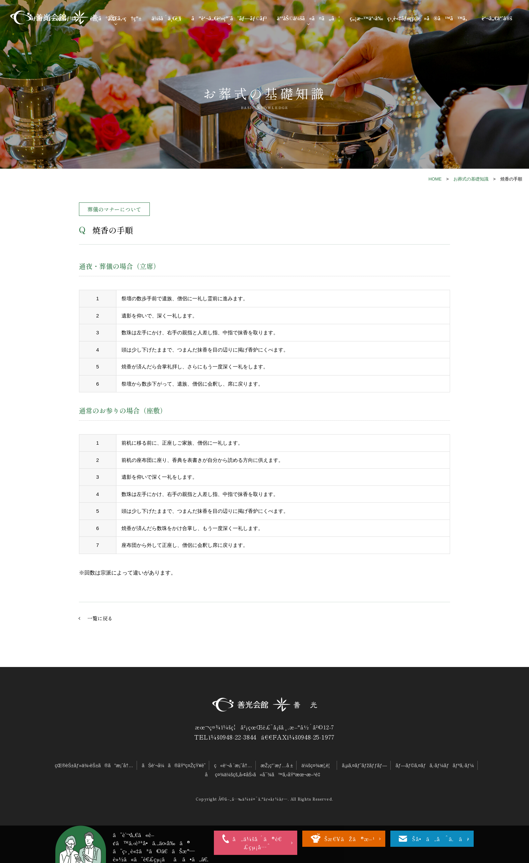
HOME (435, 179)
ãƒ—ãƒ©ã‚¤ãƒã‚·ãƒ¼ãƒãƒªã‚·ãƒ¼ (434, 765)
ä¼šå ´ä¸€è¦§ (166, 18)
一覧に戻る (100, 618)
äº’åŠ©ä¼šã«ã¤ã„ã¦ (308, 18)
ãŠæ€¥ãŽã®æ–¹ (345, 839)
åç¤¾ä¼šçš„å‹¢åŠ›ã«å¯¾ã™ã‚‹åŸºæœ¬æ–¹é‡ (264, 774)
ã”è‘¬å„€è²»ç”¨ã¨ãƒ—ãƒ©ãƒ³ (229, 18)
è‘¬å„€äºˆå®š (497, 18)
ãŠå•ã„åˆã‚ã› (436, 839)
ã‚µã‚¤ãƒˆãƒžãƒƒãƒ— (364, 765)
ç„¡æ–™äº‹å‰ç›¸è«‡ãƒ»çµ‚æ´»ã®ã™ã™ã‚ (411, 18)
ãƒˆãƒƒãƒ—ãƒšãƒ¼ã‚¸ (55, 18)
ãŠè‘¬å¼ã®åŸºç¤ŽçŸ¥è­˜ (173, 765)
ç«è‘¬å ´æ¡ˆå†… (233, 765)
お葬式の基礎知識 (471, 179)
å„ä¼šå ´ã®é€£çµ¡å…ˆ (257, 843)
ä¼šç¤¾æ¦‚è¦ (318, 765)
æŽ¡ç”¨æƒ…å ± (277, 765)
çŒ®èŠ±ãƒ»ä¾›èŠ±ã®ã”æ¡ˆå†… (94, 765)
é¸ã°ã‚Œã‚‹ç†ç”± (115, 18)
